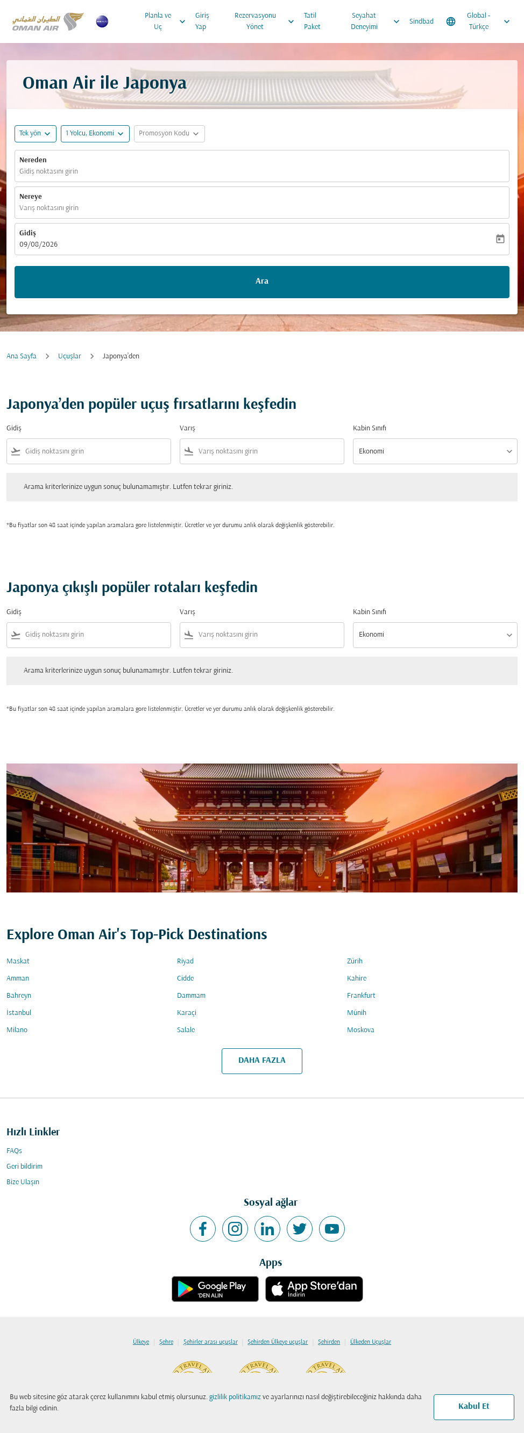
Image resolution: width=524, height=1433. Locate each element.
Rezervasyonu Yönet (267, 21)
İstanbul (18, 1013)
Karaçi (186, 1013)
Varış (187, 428)
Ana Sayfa (21, 356)
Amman (17, 979)
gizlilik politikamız (235, 1397)
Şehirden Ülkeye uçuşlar (277, 1342)
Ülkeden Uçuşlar (370, 1342)
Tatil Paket (312, 21)
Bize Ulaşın (22, 1182)
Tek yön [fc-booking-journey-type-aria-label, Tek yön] (30, 133)
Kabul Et (474, 1406)
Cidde (185, 979)
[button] (95, 133)
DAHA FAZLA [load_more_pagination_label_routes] (262, 1060)
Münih (356, 1013)
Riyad (185, 961)
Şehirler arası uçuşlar (210, 1342)
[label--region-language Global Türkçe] (478, 21)
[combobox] (95, 451)
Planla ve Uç (168, 21)
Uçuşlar (69, 356)
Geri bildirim (24, 1167)
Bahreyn (18, 996)
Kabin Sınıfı (369, 428)
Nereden (33, 160)
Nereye (30, 197)
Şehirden (329, 1342)
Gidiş (27, 233)
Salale (186, 1030)
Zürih (355, 961)
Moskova (360, 1030)
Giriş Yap (202, 21)
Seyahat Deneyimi (378, 21)
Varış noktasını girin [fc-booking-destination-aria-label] (49, 208)
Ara (262, 281)
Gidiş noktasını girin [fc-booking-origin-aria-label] (48, 172)
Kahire (356, 979)
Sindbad (421, 22)
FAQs (14, 1151)
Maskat (18, 961)
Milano (16, 1030)
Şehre (166, 1342)
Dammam (191, 996)
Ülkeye (141, 1342)
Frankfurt (361, 996)
